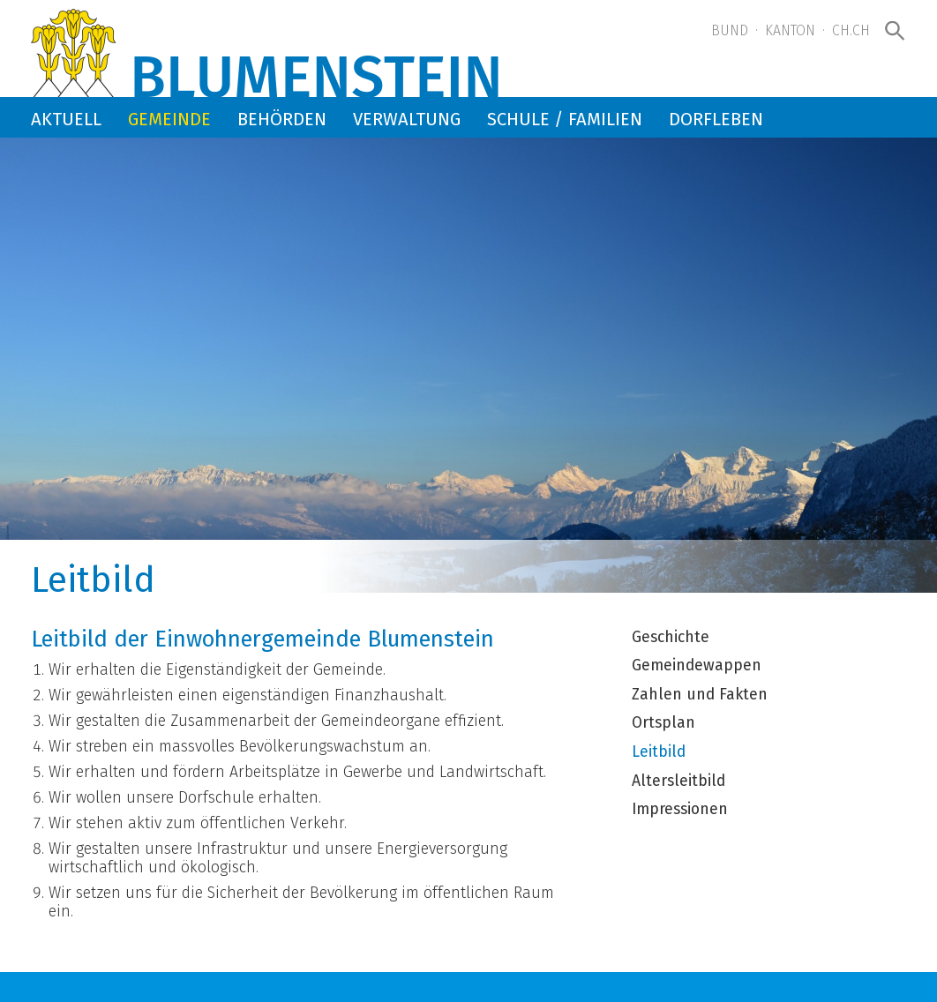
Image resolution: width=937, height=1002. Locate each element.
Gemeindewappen (696, 666)
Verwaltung (407, 119)
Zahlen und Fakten (700, 695)
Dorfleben (716, 119)
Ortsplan (663, 723)
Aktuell (66, 119)
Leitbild (659, 752)
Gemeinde (169, 119)
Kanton (790, 30)
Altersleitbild (678, 781)
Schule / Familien (564, 119)
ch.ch (851, 30)
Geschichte (670, 638)
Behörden (281, 119)
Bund (729, 30)
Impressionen (680, 810)
